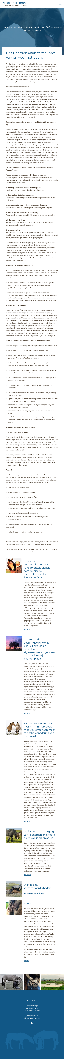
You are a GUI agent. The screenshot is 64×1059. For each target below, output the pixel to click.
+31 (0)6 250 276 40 (32, 1016)
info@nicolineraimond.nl (32, 1018)
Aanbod (29, 903)
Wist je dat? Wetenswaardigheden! (34, 893)
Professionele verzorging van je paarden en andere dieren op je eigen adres (39, 834)
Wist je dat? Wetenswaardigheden (37, 886)
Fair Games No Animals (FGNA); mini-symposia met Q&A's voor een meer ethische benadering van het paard (39, 730)
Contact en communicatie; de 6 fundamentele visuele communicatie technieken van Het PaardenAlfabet (37, 569)
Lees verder (27, 629)
